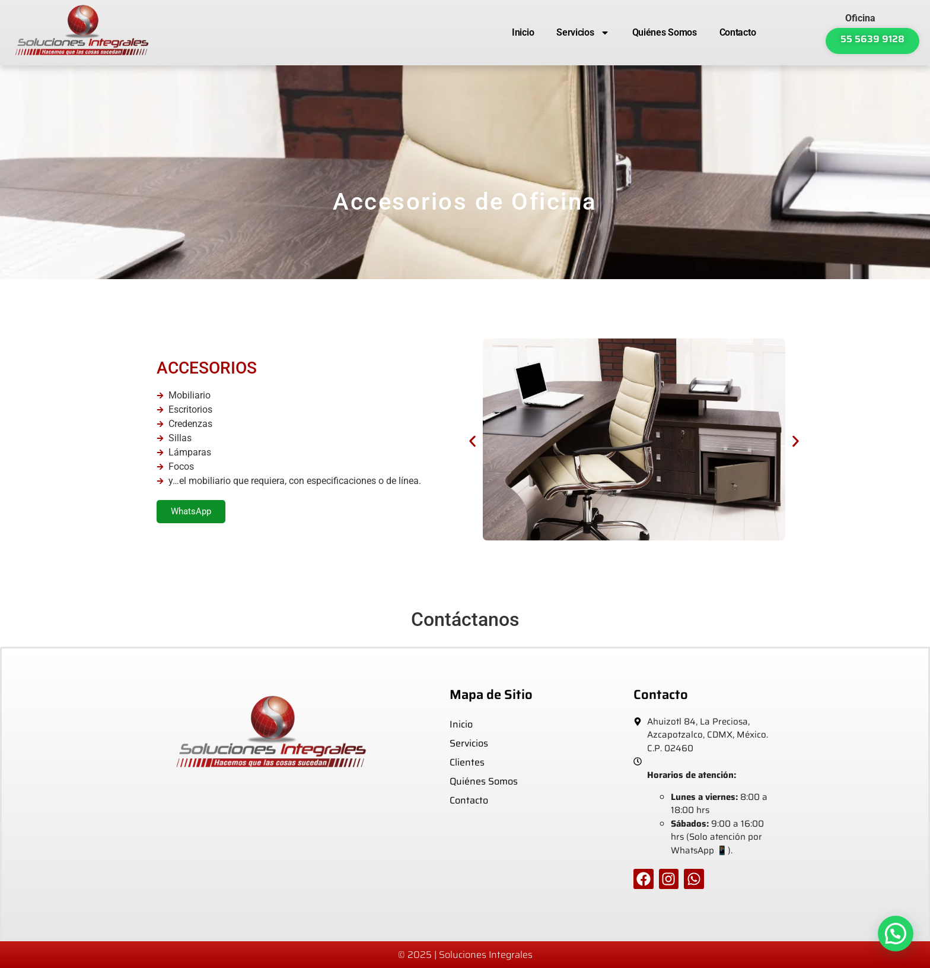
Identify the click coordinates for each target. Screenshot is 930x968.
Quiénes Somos (664, 32)
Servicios (582, 32)
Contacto (737, 32)
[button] (472, 441)
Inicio (523, 32)
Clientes (467, 762)
